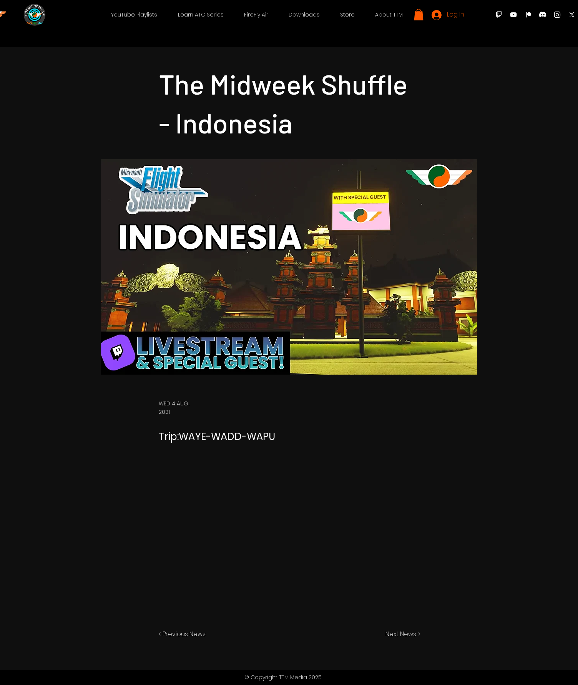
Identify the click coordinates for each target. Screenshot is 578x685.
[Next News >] (401, 634)
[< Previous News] (184, 634)
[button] (134, 15)
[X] (571, 14)
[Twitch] (498, 14)
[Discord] (542, 14)
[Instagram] (557, 14)
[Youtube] (513, 14)
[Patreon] (528, 14)
